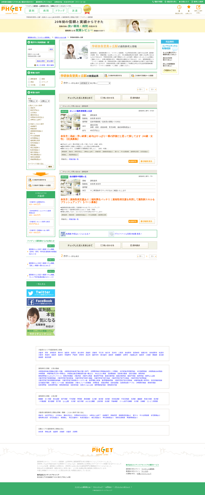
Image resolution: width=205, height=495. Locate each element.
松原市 (161, 352)
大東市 (40, 355)
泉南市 (111, 355)
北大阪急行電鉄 (43, 382)
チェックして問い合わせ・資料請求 (74, 106)
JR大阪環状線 (142, 371)
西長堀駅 (87, 399)
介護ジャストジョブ (144, 474)
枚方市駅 (80, 401)
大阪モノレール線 (57, 382)
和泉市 (47, 355)
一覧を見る (40, 284)
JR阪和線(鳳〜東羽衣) (141, 380)
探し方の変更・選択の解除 (45, 65)
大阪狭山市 (134, 355)
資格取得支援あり (35, 131)
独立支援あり (34, 152)
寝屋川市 (144, 352)
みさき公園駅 (90, 401)
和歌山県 (48, 431)
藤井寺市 (95, 355)
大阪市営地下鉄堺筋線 (138, 378)
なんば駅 (66, 401)
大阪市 (40, 352)
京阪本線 (78, 376)
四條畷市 (118, 355)
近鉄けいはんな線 (60, 37)
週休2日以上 (33, 115)
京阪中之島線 (87, 376)
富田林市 (136, 352)
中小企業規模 (34, 136)
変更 (51, 49)
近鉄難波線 (112, 373)
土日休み (32, 112)
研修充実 (32, 129)
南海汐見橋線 (68, 376)
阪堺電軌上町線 (94, 380)
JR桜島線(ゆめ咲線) (155, 371)
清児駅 (107, 399)
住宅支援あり (34, 143)
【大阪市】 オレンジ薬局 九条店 (39, 221)
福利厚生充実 (34, 140)
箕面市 (54, 355)
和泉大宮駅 (148, 399)
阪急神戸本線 (98, 376)
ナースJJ (145, 471)
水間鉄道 (96, 382)
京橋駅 (142, 401)
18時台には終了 (35, 120)
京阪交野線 (105, 382)
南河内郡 (48, 357)
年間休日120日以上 (36, 117)
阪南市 (141, 355)
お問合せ (108, 487)
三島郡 (148, 355)
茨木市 (114, 352)
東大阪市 (103, 355)
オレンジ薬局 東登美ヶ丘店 (81, 111)
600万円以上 (33, 110)
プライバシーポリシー (122, 487)
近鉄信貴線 (114, 382)
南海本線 (141, 373)
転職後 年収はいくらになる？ (75, 234)
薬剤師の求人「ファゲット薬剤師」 (39, 37)
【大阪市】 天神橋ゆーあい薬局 (39, 230)
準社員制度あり (34, 155)
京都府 (62, 431)
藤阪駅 (140, 399)
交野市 (125, 355)
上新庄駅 (100, 401)
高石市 (88, 355)
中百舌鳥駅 (125, 399)
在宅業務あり (34, 138)
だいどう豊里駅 (152, 401)
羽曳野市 (68, 355)
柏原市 (60, 355)
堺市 (46, 352)
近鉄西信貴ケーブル (127, 382)
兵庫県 (75, 431)
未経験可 (32, 126)
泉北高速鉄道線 (156, 380)
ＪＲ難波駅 (42, 401)
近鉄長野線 (42, 385)
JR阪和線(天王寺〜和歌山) (56, 373)
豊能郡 (154, 355)
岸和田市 (53, 352)
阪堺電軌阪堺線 (107, 380)
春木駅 (101, 399)
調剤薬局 (32, 79)
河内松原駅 (115, 399)
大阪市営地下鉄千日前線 (120, 378)
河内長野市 (153, 352)
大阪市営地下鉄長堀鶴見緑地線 (49, 380)
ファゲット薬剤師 (148, 469)
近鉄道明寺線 (53, 385)
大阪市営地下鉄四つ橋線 (83, 378)
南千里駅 (64, 399)
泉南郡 (40, 357)
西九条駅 (56, 399)
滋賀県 (55, 431)
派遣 (42, 85)
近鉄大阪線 (133, 373)
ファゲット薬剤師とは (82, 487)
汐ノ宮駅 (48, 399)
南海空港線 (152, 382)
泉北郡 (161, 355)
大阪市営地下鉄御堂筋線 (47, 378)
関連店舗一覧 (74, 159)
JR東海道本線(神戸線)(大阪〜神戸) (76, 371)
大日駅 (73, 401)
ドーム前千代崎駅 (125, 401)
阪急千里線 (131, 376)
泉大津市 (81, 352)
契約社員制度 (34, 157)
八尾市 (120, 352)
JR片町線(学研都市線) (127, 371)
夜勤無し (32, 145)
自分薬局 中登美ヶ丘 (78, 176)
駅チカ (31, 133)
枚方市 (107, 352)
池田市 (67, 352)
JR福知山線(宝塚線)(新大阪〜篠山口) (80, 373)
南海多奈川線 (112, 385)
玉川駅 (94, 399)
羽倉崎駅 (114, 401)
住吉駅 (107, 401)
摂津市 (81, 355)
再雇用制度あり (34, 159)
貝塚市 (94, 352)
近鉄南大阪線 (122, 373)
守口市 (101, 352)
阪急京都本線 (121, 376)
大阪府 (68, 431)
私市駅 (156, 399)
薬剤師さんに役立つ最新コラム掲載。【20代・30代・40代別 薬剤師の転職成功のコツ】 (42, 251)
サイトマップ (98, 487)
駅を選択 (50, 61)
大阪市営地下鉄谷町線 (65, 378)
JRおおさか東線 (100, 373)
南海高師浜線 (64, 385)
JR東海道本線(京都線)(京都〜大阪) (50, 371)
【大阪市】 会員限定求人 (37, 202)
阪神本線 (140, 376)
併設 (31, 82)
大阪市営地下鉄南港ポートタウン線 (74, 380)
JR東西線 (41, 373)
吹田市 (73, 352)
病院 (42, 79)
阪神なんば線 (150, 376)
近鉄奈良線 (74, 385)
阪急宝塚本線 (110, 376)
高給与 (31, 108)
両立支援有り (34, 147)
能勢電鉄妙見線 (100, 385)
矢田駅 (133, 399)
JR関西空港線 (141, 382)
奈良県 (40, 431)
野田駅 (79, 399)
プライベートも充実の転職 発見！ (125, 234)
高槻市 (88, 352)
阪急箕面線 (69, 382)
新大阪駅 (51, 401)
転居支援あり (34, 150)
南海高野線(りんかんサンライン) (49, 376)
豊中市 (60, 352)
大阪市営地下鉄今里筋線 (123, 380)
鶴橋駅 (40, 399)
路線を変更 (41, 61)
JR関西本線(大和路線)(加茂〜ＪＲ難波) (104, 371)
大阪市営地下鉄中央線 (102, 378)
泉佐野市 (128, 352)
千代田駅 (72, 399)
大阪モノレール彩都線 (83, 382)
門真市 (75, 355)
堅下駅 (58, 401)
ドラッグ (43, 82)
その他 (31, 85)
